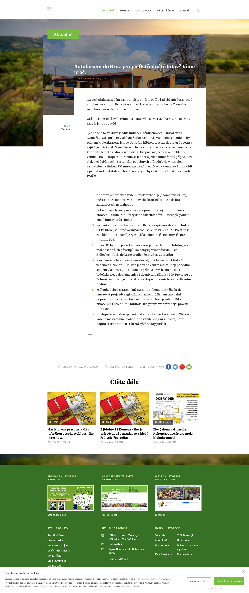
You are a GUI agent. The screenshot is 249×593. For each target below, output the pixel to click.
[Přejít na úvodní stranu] (78, 10)
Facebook (160, 514)
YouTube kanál (109, 514)
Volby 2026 (54, 565)
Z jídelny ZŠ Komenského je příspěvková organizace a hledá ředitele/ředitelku (124, 434)
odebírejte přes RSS (121, 366)
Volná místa (54, 555)
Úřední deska (55, 540)
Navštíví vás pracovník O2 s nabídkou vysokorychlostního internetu (70, 434)
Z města (65, 129)
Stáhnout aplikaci (56, 514)
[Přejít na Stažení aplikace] (70, 498)
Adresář (184, 10)
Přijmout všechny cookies (229, 581)
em (189, 366)
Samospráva (144, 10)
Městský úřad (165, 10)
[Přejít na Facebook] (178, 498)
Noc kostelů (116, 544)
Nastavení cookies (215, 588)
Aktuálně (108, 10)
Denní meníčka (163, 554)
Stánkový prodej (57, 560)
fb (168, 366)
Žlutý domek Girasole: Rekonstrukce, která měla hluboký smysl (173, 434)
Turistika (125, 10)
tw (175, 366)
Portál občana (55, 535)
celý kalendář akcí (118, 559)
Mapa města (184, 554)
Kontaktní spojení (57, 545)
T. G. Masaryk (185, 535)
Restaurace (162, 545)
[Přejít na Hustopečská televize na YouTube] (124, 498)
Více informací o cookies (147, 579)
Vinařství (160, 535)
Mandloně (161, 540)
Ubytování (183, 540)
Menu (49, 10)
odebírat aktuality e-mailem (80, 366)
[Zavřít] (244, 572)
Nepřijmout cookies (198, 581)
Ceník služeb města (58, 550)
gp (182, 366)
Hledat (198, 10)
